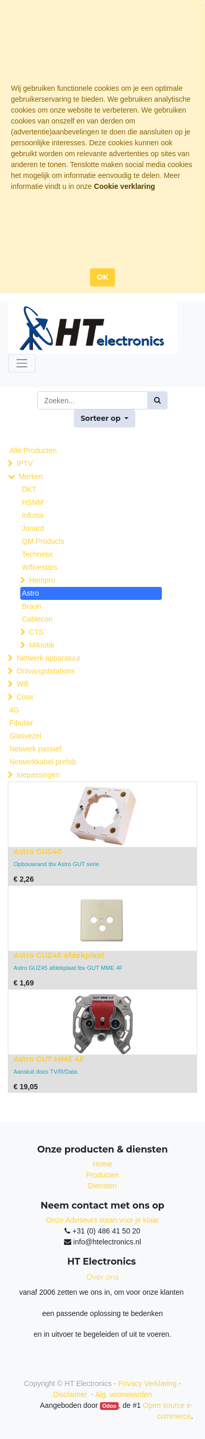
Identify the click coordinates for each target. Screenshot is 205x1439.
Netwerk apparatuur (49, 658)
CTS (36, 632)
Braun (31, 606)
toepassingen (38, 775)
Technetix (37, 554)
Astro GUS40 (38, 851)
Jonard (33, 528)
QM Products (43, 541)
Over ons (102, 1277)
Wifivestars (39, 567)
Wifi (23, 684)
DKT (29, 489)
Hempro (42, 580)
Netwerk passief (35, 749)
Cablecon (37, 619)
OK (102, 277)
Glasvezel (25, 736)
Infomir (33, 515)
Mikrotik (41, 645)
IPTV (25, 463)
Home (102, 1164)
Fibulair (21, 723)
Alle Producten (33, 450)
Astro (30, 593)
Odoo (109, 1406)
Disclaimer (71, 1394)
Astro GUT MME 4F (49, 1059)
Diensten (102, 1186)
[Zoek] (157, 400)
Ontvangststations (46, 671)
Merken (31, 476)
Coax (25, 697)
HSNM (32, 502)
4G (14, 710)
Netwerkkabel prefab (42, 762)
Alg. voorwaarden (123, 1394)
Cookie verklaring (125, 186)
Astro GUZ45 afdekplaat (59, 955)
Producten (102, 1175)
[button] (104, 418)
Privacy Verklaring (147, 1383)
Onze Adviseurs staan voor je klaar (102, 1220)
